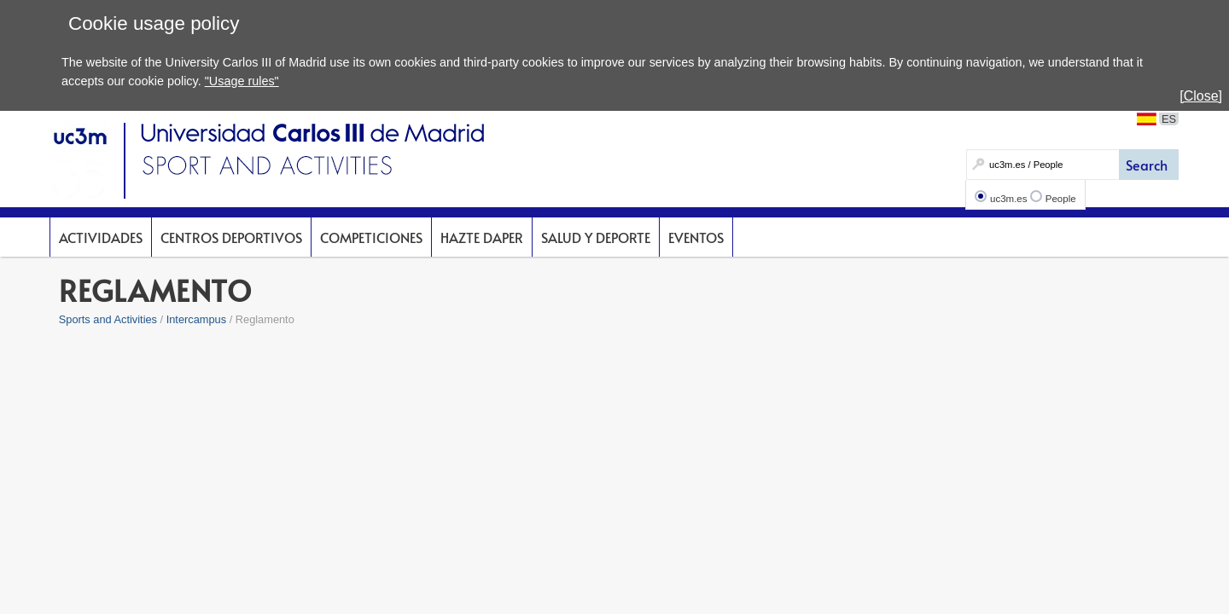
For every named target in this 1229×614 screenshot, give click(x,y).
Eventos (696, 237)
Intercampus (196, 319)
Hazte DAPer (481, 237)
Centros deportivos (231, 237)
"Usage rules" (242, 81)
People (1061, 199)
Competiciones (371, 237)
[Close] (1200, 96)
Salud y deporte (595, 237)
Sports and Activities (108, 319)
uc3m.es (1009, 199)
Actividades (101, 237)
